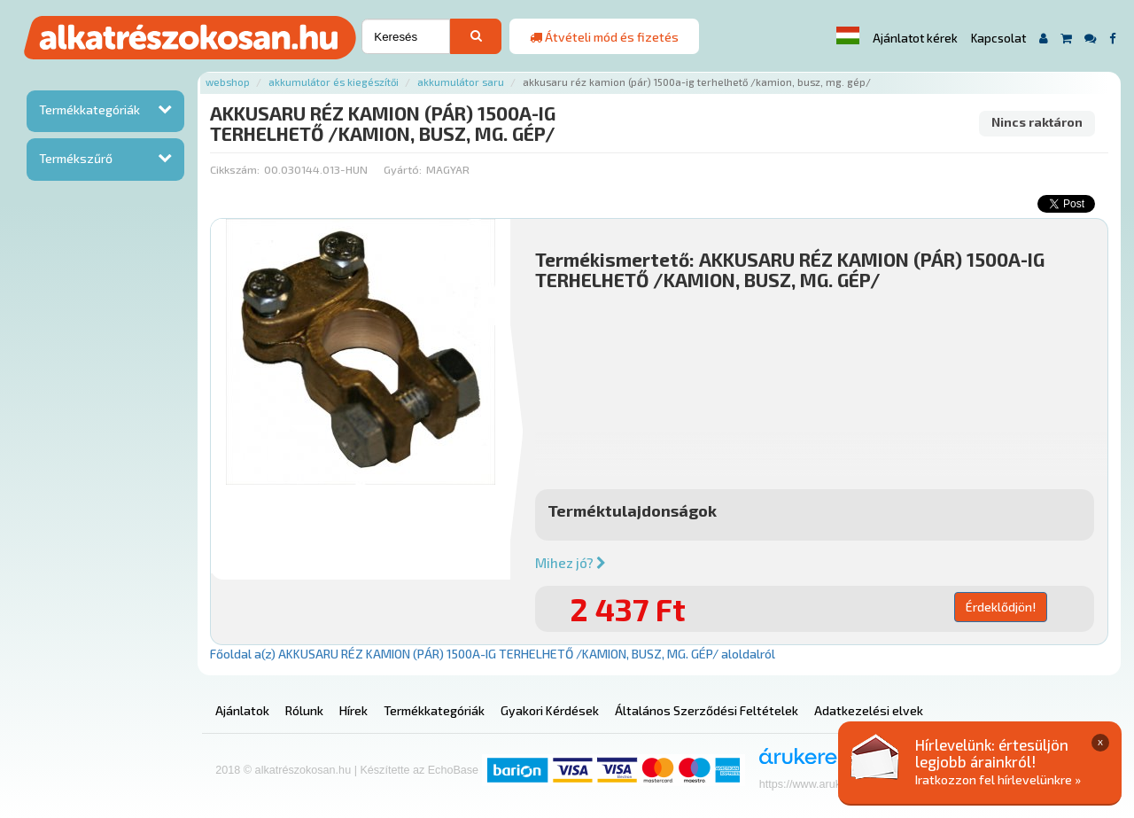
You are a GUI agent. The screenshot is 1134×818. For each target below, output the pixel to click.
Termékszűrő (76, 158)
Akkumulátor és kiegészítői (333, 82)
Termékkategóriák (89, 109)
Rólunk (304, 710)
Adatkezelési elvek (868, 710)
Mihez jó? (570, 563)
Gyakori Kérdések (550, 710)
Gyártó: (403, 169)
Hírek (353, 710)
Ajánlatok (242, 710)
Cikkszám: (235, 169)
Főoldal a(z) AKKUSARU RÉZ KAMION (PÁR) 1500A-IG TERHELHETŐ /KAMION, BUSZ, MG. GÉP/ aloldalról (492, 653)
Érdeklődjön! (1001, 606)
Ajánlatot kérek (915, 38)
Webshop (228, 82)
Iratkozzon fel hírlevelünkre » (998, 779)
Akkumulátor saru (460, 82)
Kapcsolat (998, 38)
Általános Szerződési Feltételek (706, 710)
